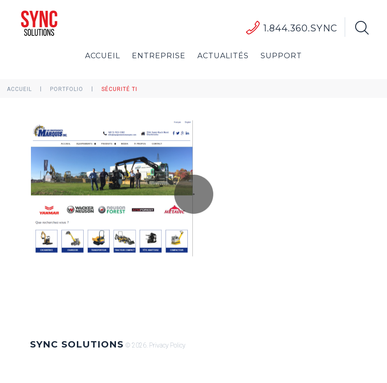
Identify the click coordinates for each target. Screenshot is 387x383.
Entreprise (159, 55)
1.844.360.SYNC (300, 28)
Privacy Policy (167, 345)
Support (281, 55)
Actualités (223, 55)
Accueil (102, 55)
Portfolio (66, 89)
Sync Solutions (77, 344)
